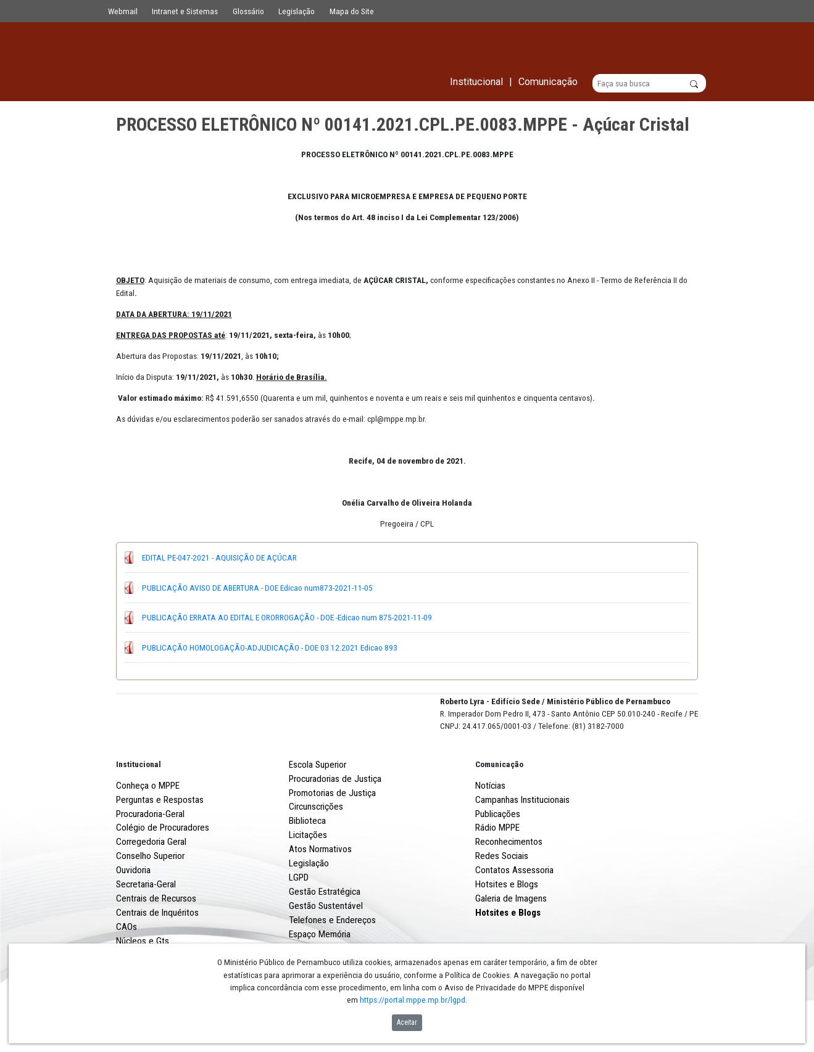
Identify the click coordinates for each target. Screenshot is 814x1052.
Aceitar (407, 1022)
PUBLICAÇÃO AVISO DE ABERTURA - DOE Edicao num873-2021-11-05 (257, 588)
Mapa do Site (352, 11)
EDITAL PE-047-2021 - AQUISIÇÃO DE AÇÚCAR (219, 557)
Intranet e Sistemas (185, 11)
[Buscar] (649, 84)
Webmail (123, 11)
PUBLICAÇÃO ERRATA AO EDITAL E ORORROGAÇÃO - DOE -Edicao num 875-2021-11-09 (287, 618)
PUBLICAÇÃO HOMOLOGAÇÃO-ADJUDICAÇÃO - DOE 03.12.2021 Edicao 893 (269, 647)
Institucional (138, 810)
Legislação (296, 11)
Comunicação (499, 810)
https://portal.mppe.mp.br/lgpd (412, 1000)
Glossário (248, 11)
